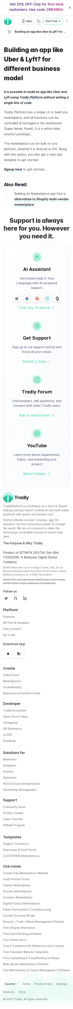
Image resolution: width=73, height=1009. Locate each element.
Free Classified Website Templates (25, 952)
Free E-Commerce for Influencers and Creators (33, 946)
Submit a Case (37, 361)
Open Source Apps (15, 716)
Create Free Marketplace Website (25, 873)
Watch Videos (37, 474)
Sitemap (61, 984)
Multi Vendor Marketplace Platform (25, 964)
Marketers (10, 759)
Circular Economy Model (19, 915)
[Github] (15, 598)
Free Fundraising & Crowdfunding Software (31, 958)
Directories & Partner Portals (21, 693)
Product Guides (13, 813)
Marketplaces (12, 681)
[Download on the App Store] (8, 653)
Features (9, 616)
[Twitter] (6, 598)
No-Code (9, 635)
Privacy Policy (43, 984)
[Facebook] (25, 598)
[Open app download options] (27, 21)
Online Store (11, 675)
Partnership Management (19, 789)
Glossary (9, 992)
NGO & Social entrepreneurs (21, 783)
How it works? (12, 628)
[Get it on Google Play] (19, 653)
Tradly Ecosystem (14, 710)
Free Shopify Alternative (19, 927)
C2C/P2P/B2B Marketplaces (21, 856)
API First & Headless (16, 622)
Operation (9, 777)
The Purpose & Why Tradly (23, 543)
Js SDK (7, 734)
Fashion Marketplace (17, 885)
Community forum (14, 807)
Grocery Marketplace (17, 891)
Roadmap (9, 740)
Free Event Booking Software (22, 933)
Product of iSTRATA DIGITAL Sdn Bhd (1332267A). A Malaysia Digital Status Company (31, 557)
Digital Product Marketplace (21, 903)
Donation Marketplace (18, 897)
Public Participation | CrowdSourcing (27, 909)
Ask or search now (37, 415)
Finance (8, 771)
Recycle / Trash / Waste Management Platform (33, 921)
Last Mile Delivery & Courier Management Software (36, 970)
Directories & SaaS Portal (19, 849)
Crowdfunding (12, 687)
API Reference (12, 728)
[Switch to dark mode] (39, 21)
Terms (26, 984)
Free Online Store (14, 939)
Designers (9, 765)
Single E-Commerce (16, 843)
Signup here (13, 169)
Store (22, 992)
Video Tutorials (13, 819)
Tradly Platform (31, 97)
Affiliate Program (14, 825)
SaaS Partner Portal (16, 879)
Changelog (10, 722)
